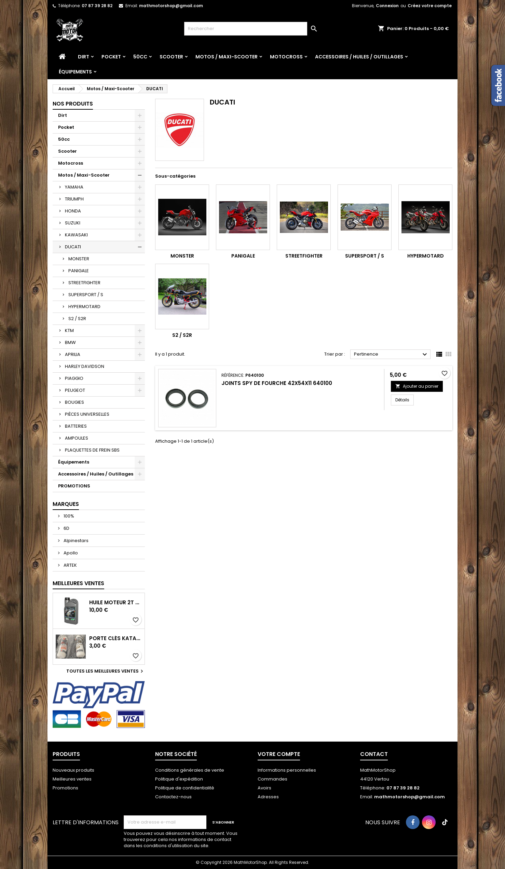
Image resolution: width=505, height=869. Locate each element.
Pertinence (391, 354)
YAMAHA (74, 187)
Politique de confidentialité (184, 788)
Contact (374, 754)
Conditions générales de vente (189, 770)
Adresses (268, 797)
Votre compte (279, 754)
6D (66, 528)
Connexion (387, 6)
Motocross (286, 56)
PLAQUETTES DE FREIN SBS (92, 450)
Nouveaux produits (73, 770)
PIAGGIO (74, 378)
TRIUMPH (74, 199)
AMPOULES (76, 438)
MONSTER (78, 259)
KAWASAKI (76, 235)
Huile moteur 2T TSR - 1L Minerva (115, 602)
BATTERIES (76, 426)
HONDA (73, 211)
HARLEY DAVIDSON (84, 366)
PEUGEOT (75, 390)
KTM (69, 330)
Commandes (272, 779)
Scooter (171, 56)
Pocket (111, 56)
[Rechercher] (252, 29)
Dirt (83, 56)
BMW (70, 342)
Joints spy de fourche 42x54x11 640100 (276, 383)
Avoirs (264, 788)
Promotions (65, 788)
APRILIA (72, 354)
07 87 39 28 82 (97, 6)
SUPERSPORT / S (85, 294)
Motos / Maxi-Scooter (226, 56)
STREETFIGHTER (84, 282)
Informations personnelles (287, 770)
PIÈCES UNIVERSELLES (87, 414)
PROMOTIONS (74, 486)
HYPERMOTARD (84, 306)
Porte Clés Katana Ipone (115, 638)
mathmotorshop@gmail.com (171, 6)
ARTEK (70, 565)
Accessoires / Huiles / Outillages (359, 56)
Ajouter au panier (416, 386)
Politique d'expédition (179, 779)
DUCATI (73, 247)
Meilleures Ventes (78, 583)
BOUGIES (74, 402)
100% (68, 516)
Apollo (70, 553)
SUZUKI (72, 223)
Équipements (75, 71)
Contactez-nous (173, 797)
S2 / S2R (77, 318)
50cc (140, 56)
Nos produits (73, 104)
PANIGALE (78, 270)
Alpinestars (75, 540)
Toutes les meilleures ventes (105, 671)
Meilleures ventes (72, 779)
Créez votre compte (430, 6)
